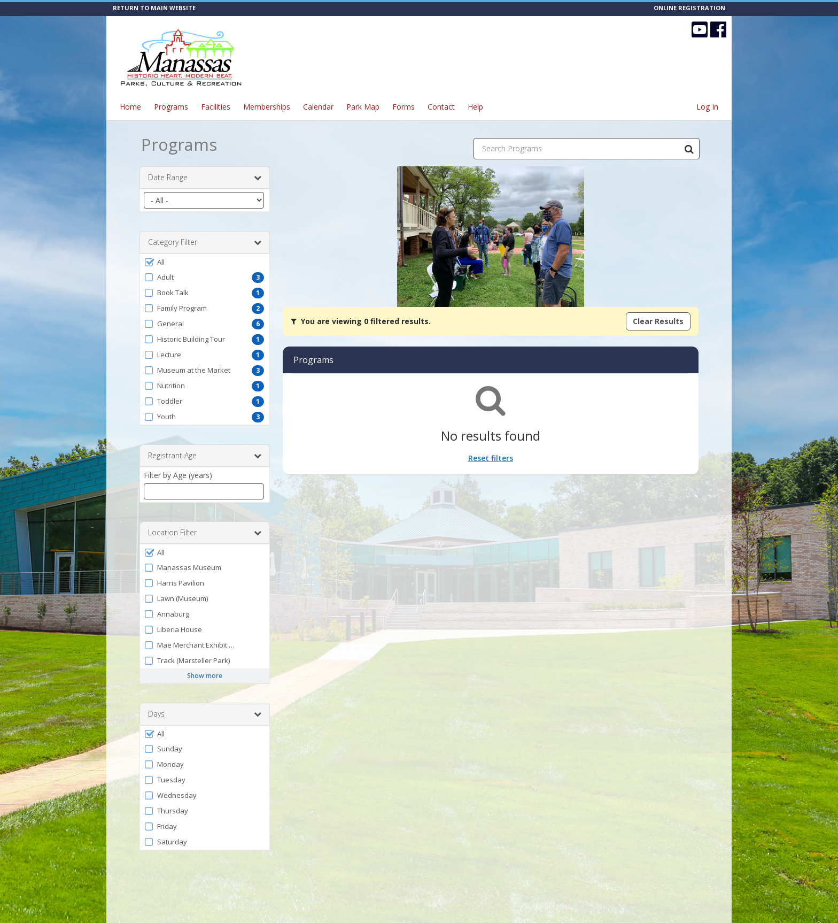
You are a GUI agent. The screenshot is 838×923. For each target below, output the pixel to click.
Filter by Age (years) (178, 475)
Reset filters (490, 458)
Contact (441, 107)
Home (130, 107)
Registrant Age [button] (204, 455)
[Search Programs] (689, 148)
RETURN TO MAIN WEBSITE (154, 8)
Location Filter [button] (204, 532)
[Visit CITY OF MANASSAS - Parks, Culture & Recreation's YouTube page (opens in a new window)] (700, 29)
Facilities (215, 107)
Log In (707, 107)
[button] (204, 262)
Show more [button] (204, 675)
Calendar (318, 107)
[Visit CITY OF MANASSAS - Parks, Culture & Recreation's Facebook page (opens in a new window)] (718, 29)
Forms (403, 107)
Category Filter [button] (204, 242)
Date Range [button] (204, 177)
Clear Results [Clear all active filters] (658, 321)
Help (475, 107)
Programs (171, 107)
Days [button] (204, 714)
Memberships (266, 107)
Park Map (362, 107)
